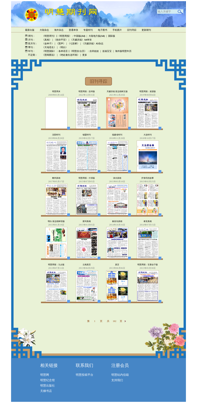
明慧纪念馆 (47, 380)
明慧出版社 (47, 385)
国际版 (111, 36)
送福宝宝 (107, 51)
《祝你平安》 (61, 39)
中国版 (79, 36)
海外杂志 (59, 30)
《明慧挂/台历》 (78, 51)
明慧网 (44, 374)
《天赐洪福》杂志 (92, 43)
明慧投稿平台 (84, 374)
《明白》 (63, 47)
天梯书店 (46, 391)
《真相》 (46, 39)
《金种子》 (48, 43)
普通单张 (73, 30)
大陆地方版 (96, 36)
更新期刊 (146, 30)
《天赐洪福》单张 (81, 39)
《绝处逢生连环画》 (68, 55)
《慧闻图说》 (49, 55)
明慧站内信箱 (120, 374)
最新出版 (29, 30)
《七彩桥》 (73, 43)
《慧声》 (60, 43)
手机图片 (117, 30)
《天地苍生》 (49, 47)
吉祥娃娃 (94, 51)
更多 (84, 55)
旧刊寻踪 (131, 30)
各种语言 (63, 51)
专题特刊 (88, 30)
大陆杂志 (44, 30)
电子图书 (102, 30)
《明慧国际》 (49, 51)
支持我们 (117, 380)
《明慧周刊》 (49, 36)
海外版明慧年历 (123, 51)
